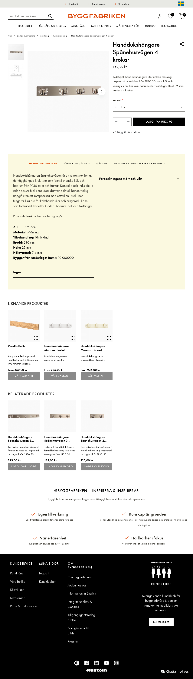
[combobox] (27, 16)
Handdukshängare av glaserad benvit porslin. (93, 358)
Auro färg (78, 26)
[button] (101, 91)
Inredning (44, 35)
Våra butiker (18, 582)
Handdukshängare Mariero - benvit (93, 348)
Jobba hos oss (77, 585)
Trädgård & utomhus (51, 26)
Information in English (82, 594)
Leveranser (17, 598)
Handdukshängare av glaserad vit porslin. (55, 358)
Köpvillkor (17, 590)
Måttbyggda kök (127, 26)
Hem (10, 35)
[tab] (53, 272)
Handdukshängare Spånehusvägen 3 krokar (56, 439)
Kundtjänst (17, 573)
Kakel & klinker (100, 26)
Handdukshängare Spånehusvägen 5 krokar (20, 439)
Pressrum (73, 642)
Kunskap (150, 26)
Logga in (44, 573)
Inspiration (169, 26)
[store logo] (96, 16)
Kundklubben (47, 582)
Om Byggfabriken (79, 577)
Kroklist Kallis (16, 346)
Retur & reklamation (23, 606)
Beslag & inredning (26, 35)
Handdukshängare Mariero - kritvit (56, 348)
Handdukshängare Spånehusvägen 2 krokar (93, 439)
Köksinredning (60, 35)
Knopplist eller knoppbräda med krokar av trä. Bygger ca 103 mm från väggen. (23, 360)
